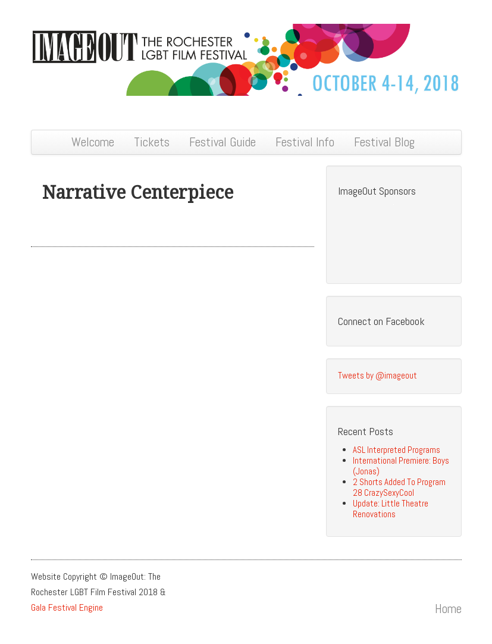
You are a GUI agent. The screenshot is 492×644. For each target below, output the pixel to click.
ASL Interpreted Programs (396, 449)
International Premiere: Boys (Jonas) (401, 466)
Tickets (152, 142)
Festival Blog (384, 142)
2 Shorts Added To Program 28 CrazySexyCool (399, 487)
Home (448, 609)
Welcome (92, 142)
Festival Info (304, 142)
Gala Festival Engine (67, 607)
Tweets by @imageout (377, 375)
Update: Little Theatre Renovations (390, 509)
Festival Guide (222, 142)
